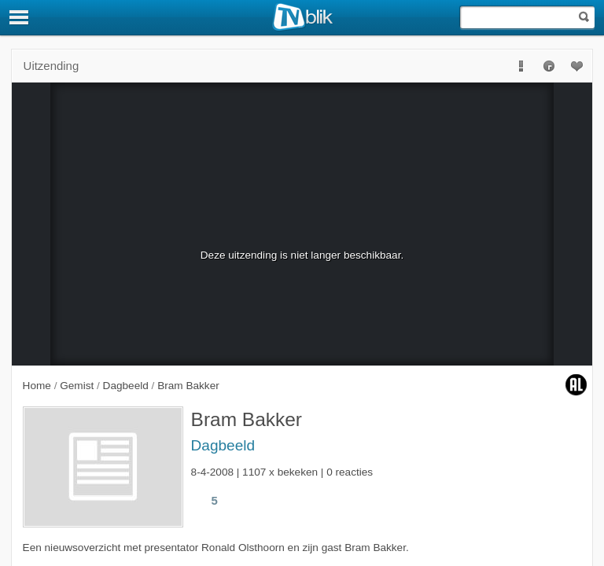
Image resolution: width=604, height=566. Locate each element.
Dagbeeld (223, 445)
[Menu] (19, 17)
